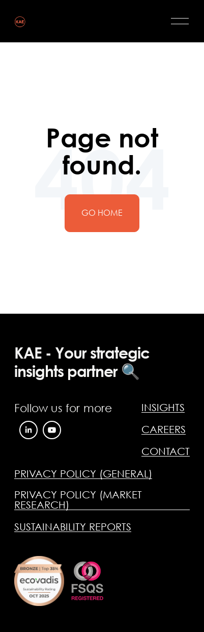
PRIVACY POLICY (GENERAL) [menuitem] (83, 473)
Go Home (102, 213)
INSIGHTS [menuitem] (163, 407)
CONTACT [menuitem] (165, 451)
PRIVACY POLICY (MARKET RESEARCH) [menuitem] (78, 499)
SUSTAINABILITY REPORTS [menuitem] (72, 526)
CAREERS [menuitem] (163, 429)
